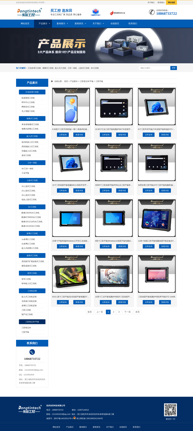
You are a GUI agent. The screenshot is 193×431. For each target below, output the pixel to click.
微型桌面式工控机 (29, 266)
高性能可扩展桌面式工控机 (33, 261)
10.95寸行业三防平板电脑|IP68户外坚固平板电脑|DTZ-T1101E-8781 (123, 129)
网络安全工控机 (28, 107)
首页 (66, 81)
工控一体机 (72, 68)
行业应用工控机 (34, 68)
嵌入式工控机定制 (29, 297)
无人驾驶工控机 (28, 111)
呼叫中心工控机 (28, 102)
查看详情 (79, 135)
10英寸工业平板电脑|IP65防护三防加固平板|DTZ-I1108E (118, 297)
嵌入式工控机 (60, 68)
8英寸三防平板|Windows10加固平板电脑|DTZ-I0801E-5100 (119, 241)
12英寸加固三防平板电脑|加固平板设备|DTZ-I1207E (159, 241)
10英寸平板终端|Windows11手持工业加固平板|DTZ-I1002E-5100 (79, 241)
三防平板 (25, 332)
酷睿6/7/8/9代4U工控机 (31, 217)
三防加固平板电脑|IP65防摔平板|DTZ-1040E (156, 297)
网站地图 (171, 2)
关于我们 (151, 2)
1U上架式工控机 (28, 186)
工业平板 (25, 173)
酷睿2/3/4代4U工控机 (30, 213)
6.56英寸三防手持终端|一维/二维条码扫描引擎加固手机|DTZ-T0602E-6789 (83, 129)
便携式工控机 (48, 68)
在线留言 (115, 23)
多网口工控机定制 (29, 305)
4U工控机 (95, 68)
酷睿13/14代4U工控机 (31, 226)
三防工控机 (26, 310)
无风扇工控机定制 (29, 301)
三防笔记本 (26, 328)
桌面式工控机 (32, 255)
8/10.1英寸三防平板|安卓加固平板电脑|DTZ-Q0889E (74, 297)
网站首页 (25, 23)
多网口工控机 (32, 233)
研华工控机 (32, 273)
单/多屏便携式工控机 (30, 124)
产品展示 (43, 23)
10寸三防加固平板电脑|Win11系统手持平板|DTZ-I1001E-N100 (78, 185)
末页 (137, 312)
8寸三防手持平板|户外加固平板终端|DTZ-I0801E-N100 (160, 129)
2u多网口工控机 (28, 244)
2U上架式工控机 (28, 191)
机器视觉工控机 (28, 98)
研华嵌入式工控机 (29, 283)
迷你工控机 (26, 155)
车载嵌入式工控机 (29, 151)
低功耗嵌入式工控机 (30, 142)
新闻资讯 (79, 23)
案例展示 (61, 23)
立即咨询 (63, 135)
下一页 (127, 312)
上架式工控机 (84, 68)
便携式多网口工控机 (30, 129)
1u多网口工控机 (28, 239)
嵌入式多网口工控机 (30, 248)
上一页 (99, 312)
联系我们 (161, 2)
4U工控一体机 (27, 168)
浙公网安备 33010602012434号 (89, 418)
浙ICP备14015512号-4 (63, 418)
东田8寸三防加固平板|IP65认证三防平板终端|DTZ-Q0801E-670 (121, 185)
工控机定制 (32, 291)
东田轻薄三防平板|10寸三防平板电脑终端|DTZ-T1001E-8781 (163, 185)
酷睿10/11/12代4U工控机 (32, 222)
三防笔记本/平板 (32, 322)
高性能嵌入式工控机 (30, 146)
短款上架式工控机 (29, 199)
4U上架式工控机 (28, 195)
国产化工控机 (27, 314)
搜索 (173, 68)
